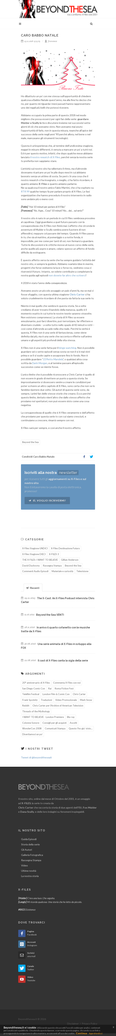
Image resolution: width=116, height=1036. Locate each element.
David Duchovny (31, 565)
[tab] (33, 587)
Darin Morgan (39, 363)
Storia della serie (30, 844)
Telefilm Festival (30, 694)
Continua (81, 1033)
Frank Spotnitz (30, 699)
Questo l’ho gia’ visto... (81, 728)
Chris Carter (79, 694)
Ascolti (73, 722)
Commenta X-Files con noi (67, 682)
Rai (49, 688)
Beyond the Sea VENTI (50, 614)
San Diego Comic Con (33, 688)
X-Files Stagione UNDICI (35, 548)
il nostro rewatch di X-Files (45, 157)
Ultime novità (28, 870)
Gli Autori (26, 849)
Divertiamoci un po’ (32, 734)
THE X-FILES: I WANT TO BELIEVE (40, 559)
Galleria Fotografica (32, 854)
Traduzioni (46, 699)
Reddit (25, 705)
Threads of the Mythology (36, 711)
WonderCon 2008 (32, 728)
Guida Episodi (28, 839)
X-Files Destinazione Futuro (65, 548)
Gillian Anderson (69, 559)
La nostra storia (30, 875)
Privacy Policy (89, 1023)
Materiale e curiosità (62, 571)
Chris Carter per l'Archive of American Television (58, 705)
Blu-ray (71, 717)
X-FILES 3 (54, 554)
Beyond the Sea (30, 442)
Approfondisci (95, 1033)
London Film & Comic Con (56, 694)
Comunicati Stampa (55, 728)
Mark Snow (86, 699)
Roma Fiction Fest (64, 688)
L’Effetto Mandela (53, 359)
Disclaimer (73, 1023)
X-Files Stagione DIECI (34, 554)
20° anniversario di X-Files (36, 682)
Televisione (82, 571)
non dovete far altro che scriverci (67, 275)
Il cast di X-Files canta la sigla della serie (63, 660)
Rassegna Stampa (52, 565)
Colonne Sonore (30, 722)
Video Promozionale (66, 699)
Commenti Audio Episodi (35, 571)
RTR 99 (25, 191)
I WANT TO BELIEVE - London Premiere (43, 717)
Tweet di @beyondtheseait (36, 757)
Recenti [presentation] (33, 587)
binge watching (67, 347)
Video (24, 865)
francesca (51, 41)
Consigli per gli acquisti (54, 722)
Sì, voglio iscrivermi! (47, 500)
